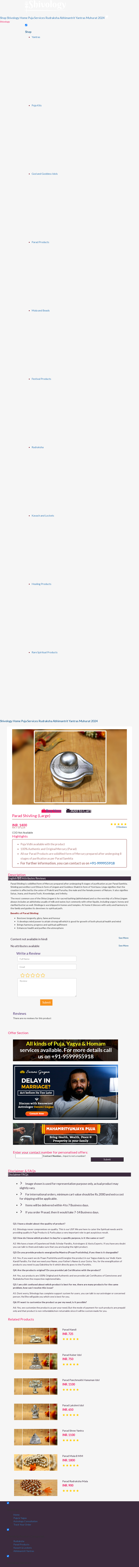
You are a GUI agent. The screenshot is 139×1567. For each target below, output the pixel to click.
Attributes (28, 878)
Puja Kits (37, 105)
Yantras (36, 36)
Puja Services (36, 18)
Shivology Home (17, 18)
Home (16, 1514)
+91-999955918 (102, 863)
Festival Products (41, 378)
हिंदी (19, 878)
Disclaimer (14, 1174)
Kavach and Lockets (43, 515)
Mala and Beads (41, 310)
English (12, 878)
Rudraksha (52, 18)
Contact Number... (52, 1156)
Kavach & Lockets (22, 1547)
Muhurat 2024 (95, 18)
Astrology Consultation (25, 1521)
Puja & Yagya (20, 1518)
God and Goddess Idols (45, 173)
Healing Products (41, 583)
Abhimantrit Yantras (72, 18)
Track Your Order (22, 1524)
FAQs (24, 1174)
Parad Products (40, 242)
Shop (3, 18)
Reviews (40, 878)
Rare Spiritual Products (45, 652)
